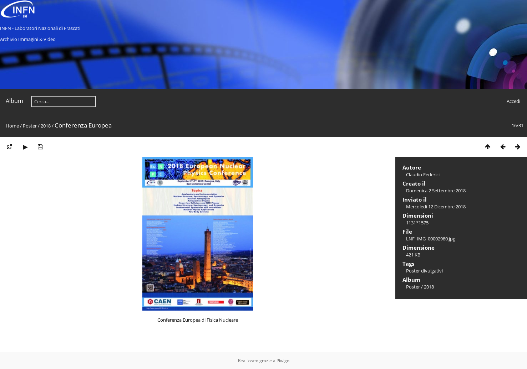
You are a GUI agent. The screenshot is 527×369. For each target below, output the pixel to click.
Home (12, 126)
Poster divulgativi (424, 270)
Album (14, 101)
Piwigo (283, 361)
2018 (46, 126)
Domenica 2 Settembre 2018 (436, 190)
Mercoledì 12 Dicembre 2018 (436, 206)
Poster (30, 126)
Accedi (513, 101)
